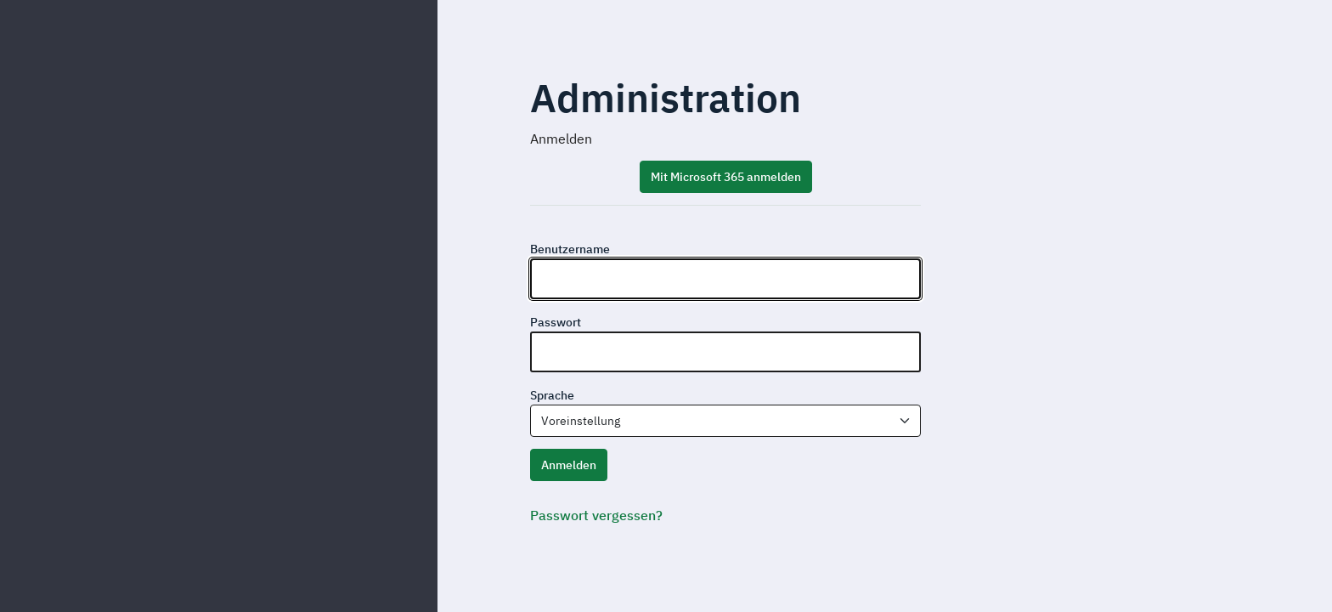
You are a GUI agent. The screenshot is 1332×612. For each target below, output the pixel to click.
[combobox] (725, 421)
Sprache (552, 395)
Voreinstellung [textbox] (580, 421)
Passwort (555, 322)
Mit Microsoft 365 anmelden (726, 176)
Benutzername (570, 249)
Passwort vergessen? (596, 515)
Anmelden (568, 465)
